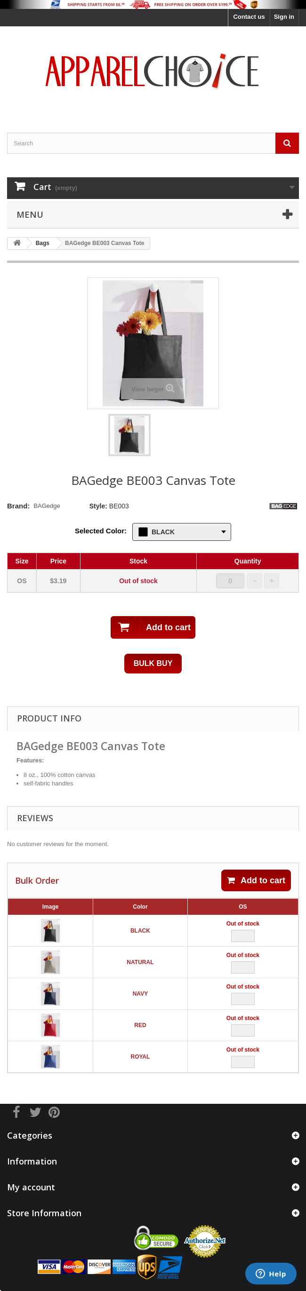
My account (31, 1187)
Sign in (284, 16)
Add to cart (256, 880)
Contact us (249, 16)
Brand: (18, 506)
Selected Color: (101, 531)
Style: (98, 506)
